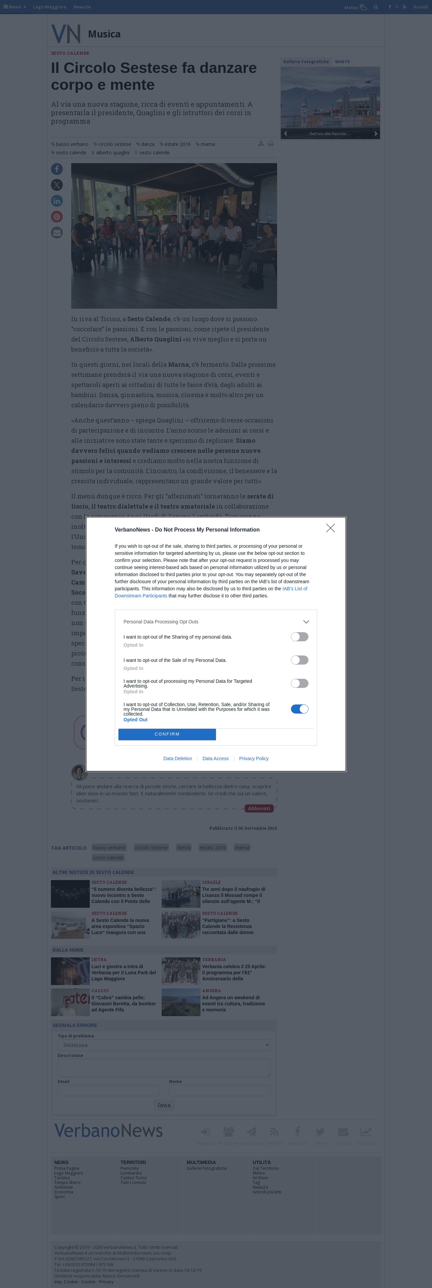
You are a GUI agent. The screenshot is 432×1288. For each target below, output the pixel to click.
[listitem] (216, 621)
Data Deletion (177, 758)
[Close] (332, 530)
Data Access (215, 758)
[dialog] (216, 644)
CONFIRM (167, 734)
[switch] (299, 636)
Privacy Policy (254, 758)
